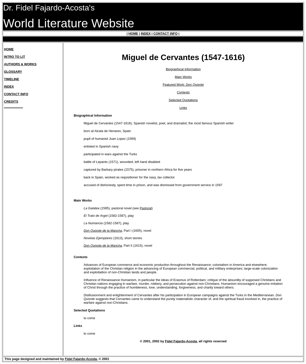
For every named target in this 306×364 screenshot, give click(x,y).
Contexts (183, 92)
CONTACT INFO (165, 33)
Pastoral (146, 208)
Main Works (183, 77)
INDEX (146, 33)
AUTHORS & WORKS (20, 64)
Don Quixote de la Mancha (103, 230)
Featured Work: (183, 84)
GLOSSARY (13, 71)
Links (183, 108)
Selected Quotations (183, 100)
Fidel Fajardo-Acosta (181, 341)
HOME (133, 33)
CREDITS (11, 101)
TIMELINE (11, 79)
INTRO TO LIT (14, 57)
